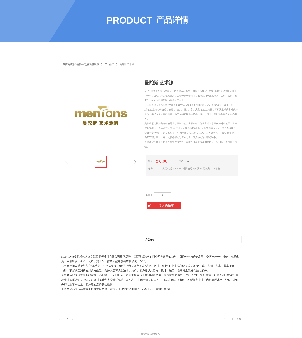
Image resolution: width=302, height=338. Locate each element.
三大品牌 (109, 64)
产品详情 (150, 239)
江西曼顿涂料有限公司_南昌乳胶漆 (81, 64)
